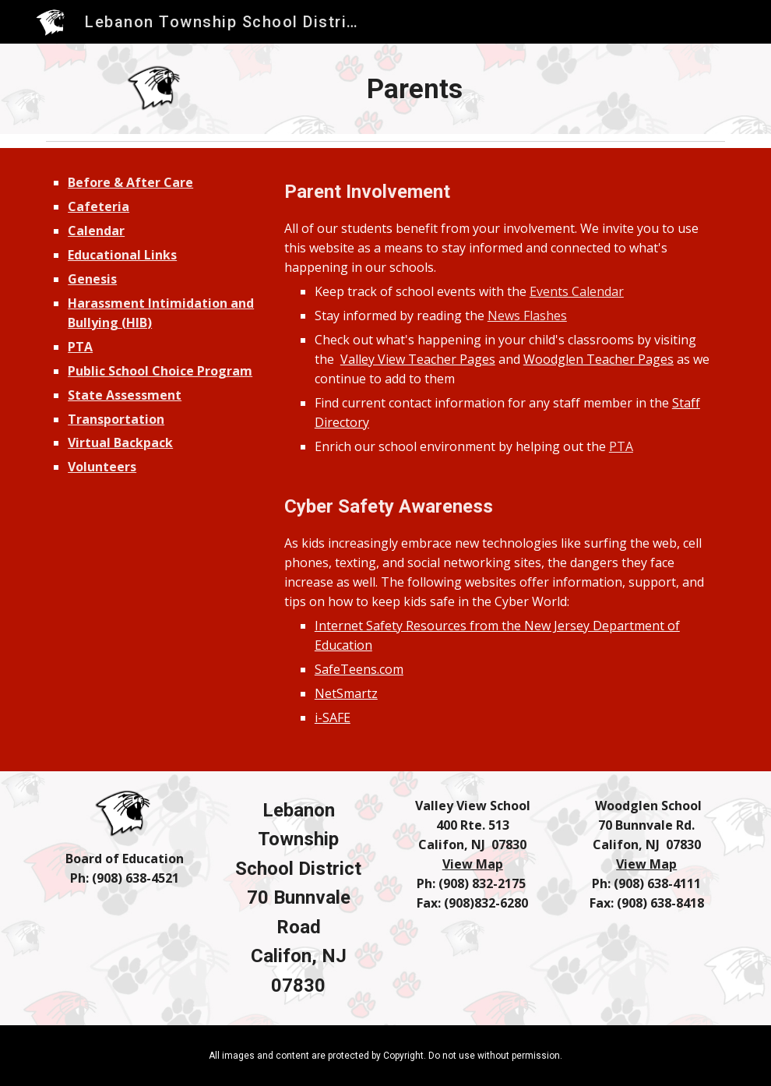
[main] (414, 88)
